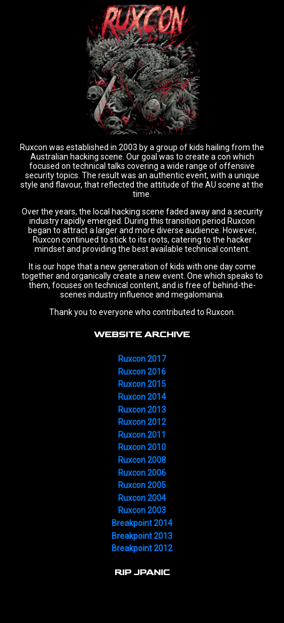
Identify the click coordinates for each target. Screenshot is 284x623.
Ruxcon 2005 (142, 485)
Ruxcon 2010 (142, 447)
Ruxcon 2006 (142, 472)
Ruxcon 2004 (142, 498)
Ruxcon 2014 (142, 397)
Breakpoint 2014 (142, 523)
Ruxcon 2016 (142, 371)
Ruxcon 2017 (142, 359)
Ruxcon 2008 (142, 460)
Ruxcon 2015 (142, 384)
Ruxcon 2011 (142, 434)
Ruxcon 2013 (142, 409)
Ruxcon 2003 (142, 510)
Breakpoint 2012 (142, 548)
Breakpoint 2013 (142, 536)
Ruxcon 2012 (142, 422)
